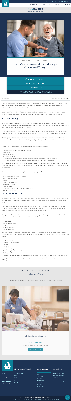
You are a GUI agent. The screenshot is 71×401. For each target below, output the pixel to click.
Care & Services (33, 5)
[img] (26, 79)
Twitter (39, 382)
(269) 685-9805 (36, 347)
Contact (16, 381)
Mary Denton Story (58, 375)
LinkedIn (40, 384)
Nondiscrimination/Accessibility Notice (47, 399)
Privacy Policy (16, 399)
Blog (50, 5)
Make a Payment (64, 1)
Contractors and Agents (59, 381)
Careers (57, 5)
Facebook (40, 380)
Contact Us (66, 5)
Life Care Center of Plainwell (38, 91)
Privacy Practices (28, 399)
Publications (40, 378)
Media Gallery (40, 376)
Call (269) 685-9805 (35, 79)
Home (21, 91)
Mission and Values (58, 373)
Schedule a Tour (35, 83)
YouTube (40, 386)
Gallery (43, 5)
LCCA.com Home (51, 1)
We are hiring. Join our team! (35, 10)
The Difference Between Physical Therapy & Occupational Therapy (36, 92)
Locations (27, 91)
